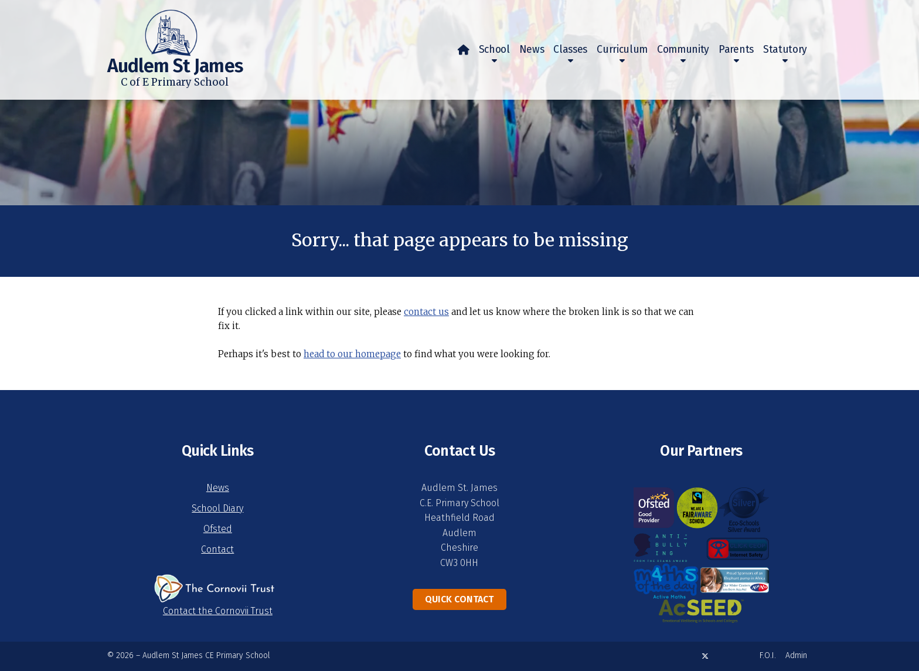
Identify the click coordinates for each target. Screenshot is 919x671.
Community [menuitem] (683, 49)
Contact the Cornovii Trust (218, 610)
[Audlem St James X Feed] (705, 656)
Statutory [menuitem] (785, 49)
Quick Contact (459, 599)
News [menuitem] (531, 49)
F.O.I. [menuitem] (768, 655)
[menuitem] (463, 50)
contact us (426, 311)
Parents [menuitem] (736, 49)
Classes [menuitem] (570, 49)
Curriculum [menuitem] (622, 49)
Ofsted (217, 528)
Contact (217, 549)
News (217, 487)
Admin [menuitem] (796, 655)
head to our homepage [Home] (352, 354)
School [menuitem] (494, 49)
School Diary (217, 508)
